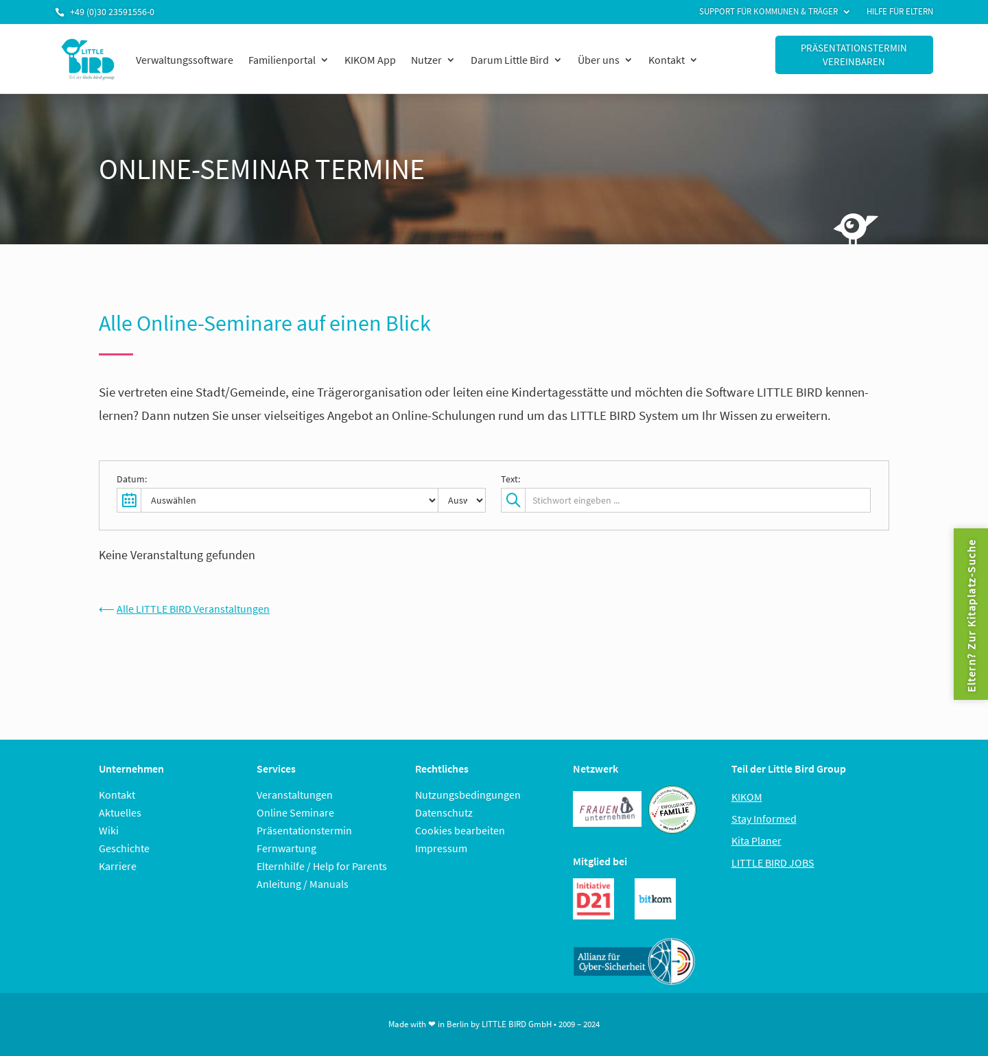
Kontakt (666, 60)
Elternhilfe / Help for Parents (322, 866)
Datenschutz (444, 812)
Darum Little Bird (510, 60)
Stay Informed (764, 818)
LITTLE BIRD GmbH (517, 1024)
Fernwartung (286, 848)
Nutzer (426, 60)
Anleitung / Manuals (303, 884)
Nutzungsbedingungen (468, 794)
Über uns (599, 60)
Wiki (109, 830)
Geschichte (124, 848)
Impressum (441, 848)
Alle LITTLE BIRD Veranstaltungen (193, 608)
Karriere (118, 866)
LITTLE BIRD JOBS (772, 862)
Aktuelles (120, 812)
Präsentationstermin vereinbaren (854, 54)
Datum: (132, 479)
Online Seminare (295, 812)
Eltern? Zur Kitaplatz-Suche (971, 615)
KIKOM (746, 796)
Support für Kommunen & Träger (768, 12)
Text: (510, 479)
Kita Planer (756, 840)
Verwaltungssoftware (184, 60)
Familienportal (282, 60)
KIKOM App (370, 60)
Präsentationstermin (304, 830)
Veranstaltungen (295, 794)
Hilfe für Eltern (900, 12)
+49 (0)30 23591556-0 (112, 11)
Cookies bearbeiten (460, 830)
